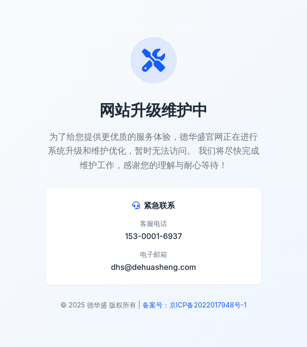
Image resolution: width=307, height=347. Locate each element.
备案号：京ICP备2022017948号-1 (194, 305)
